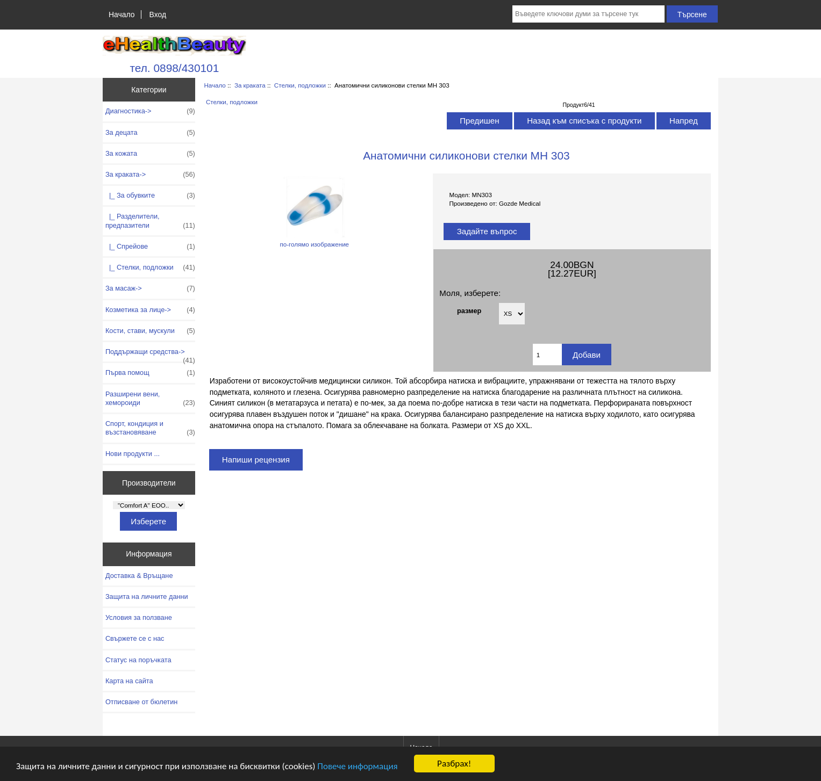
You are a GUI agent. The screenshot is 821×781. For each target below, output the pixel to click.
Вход (157, 14)
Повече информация (357, 766)
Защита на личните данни (146, 596)
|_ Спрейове (150, 246)
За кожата (150, 153)
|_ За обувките (150, 195)
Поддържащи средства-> (150, 354)
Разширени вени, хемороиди (150, 398)
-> (150, 174)
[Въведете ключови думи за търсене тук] (588, 14)
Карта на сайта (129, 681)
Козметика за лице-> (150, 310)
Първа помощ (150, 372)
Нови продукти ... (132, 454)
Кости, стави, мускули (150, 331)
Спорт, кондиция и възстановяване (150, 428)
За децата (150, 132)
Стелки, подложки (300, 85)
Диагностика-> (150, 111)
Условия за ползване (138, 617)
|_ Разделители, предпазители (150, 220)
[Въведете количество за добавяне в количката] (547, 354)
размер (469, 311)
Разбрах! (454, 763)
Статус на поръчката (138, 660)
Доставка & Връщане (139, 576)
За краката (250, 85)
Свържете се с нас (135, 638)
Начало (121, 14)
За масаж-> (150, 288)
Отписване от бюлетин (141, 702)
